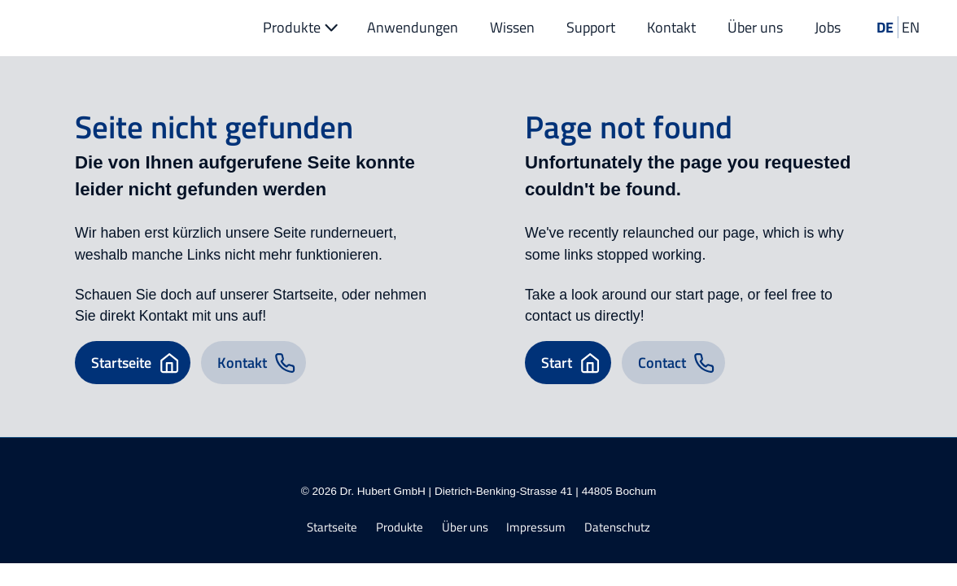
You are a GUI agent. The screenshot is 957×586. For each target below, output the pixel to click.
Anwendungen (412, 27)
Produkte (302, 27)
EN (911, 27)
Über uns (755, 27)
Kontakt (671, 27)
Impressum (536, 527)
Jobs (828, 27)
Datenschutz (617, 527)
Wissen (512, 27)
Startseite (332, 527)
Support (590, 27)
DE (885, 27)
